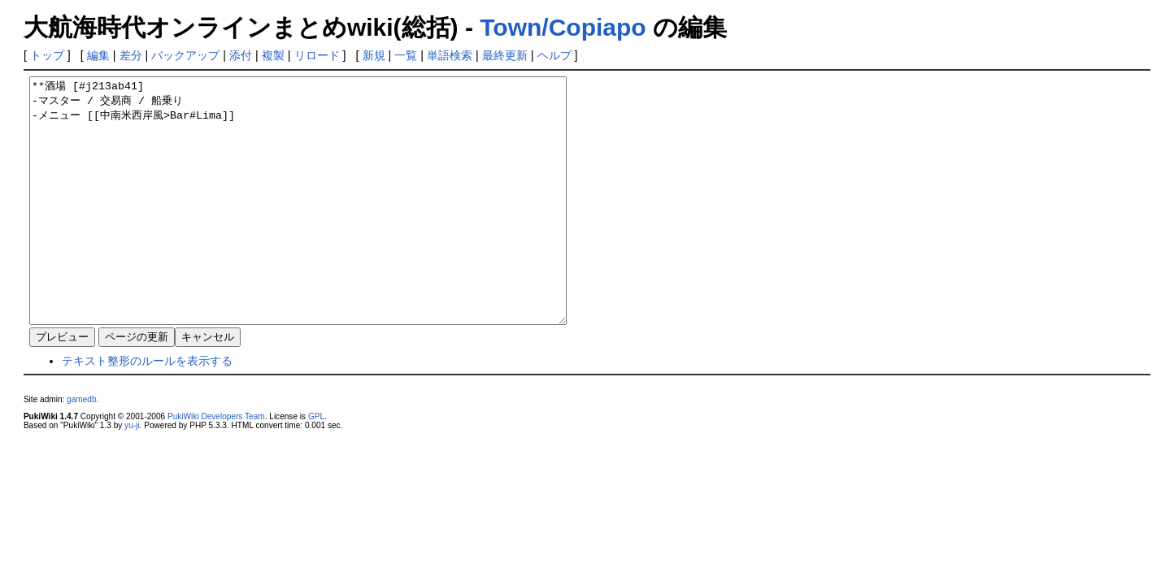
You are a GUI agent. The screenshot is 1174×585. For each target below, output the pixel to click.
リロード (317, 55)
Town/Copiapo (563, 27)
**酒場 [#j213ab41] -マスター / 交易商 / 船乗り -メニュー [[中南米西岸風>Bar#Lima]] (330, 225)
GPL (316, 465)
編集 (98, 55)
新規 (374, 55)
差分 (131, 55)
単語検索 (449, 55)
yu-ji (131, 474)
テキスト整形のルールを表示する (147, 409)
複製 (273, 55)
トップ (47, 55)
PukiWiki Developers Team (216, 465)
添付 (240, 55)
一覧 (405, 55)
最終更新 (505, 55)
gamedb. (82, 448)
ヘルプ (554, 55)
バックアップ (185, 55)
